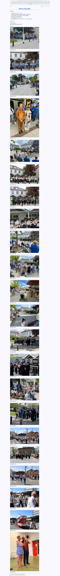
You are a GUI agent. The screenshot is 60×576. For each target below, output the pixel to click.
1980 (31, 4)
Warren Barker (20, 17)
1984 (29, 4)
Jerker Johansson (19, 13)
